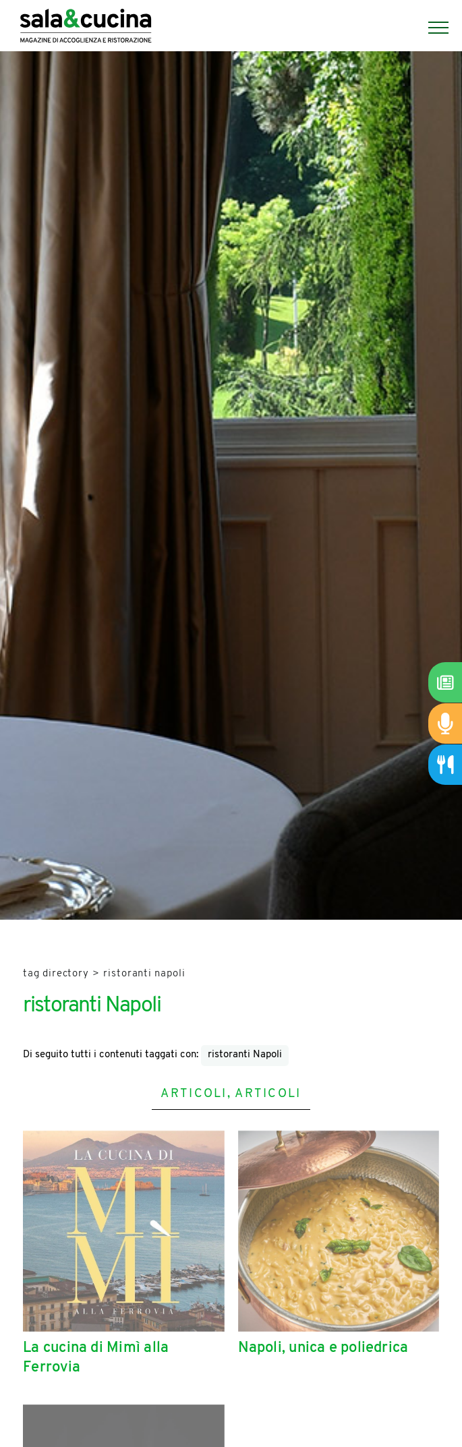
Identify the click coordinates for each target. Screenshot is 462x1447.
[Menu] (431, 28)
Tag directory (56, 974)
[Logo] (85, 27)
